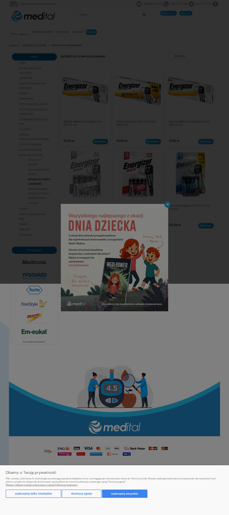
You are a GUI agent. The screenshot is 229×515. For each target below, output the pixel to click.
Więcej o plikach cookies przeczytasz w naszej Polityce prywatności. (42, 485)
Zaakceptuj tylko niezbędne (33, 493)
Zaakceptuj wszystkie (124, 493)
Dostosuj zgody (81, 493)
